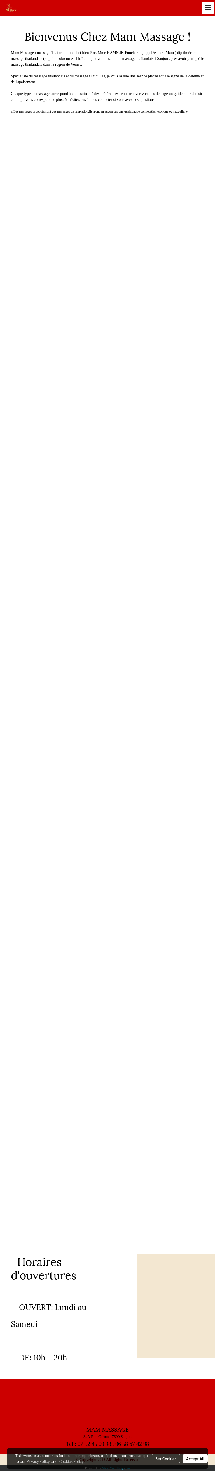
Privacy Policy (38, 1461)
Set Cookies (165, 1458)
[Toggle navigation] (208, 8)
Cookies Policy (71, 1461)
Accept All (195, 1458)
